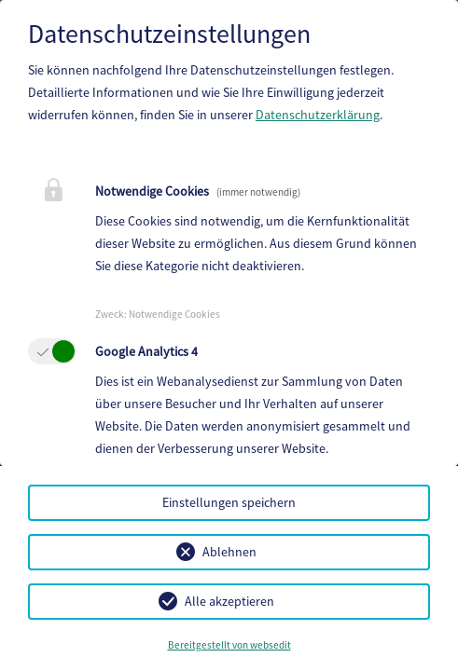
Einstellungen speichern (229, 502)
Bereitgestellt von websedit (229, 644)
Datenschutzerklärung (318, 114)
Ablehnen (229, 551)
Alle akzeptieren (229, 601)
